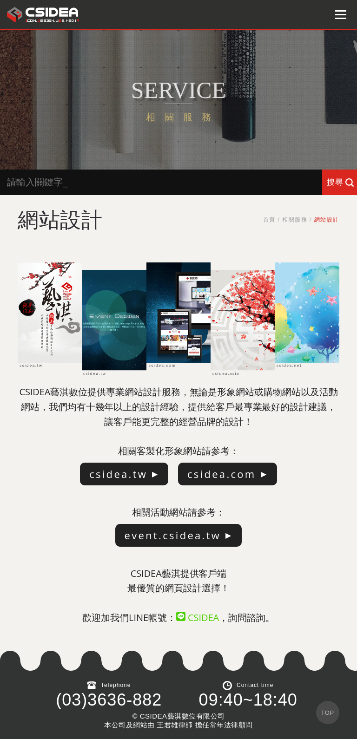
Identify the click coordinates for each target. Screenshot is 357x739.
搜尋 (335, 182)
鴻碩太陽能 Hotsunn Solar (43, 14)
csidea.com (221, 474)
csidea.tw (118, 474)
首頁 (269, 219)
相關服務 (294, 219)
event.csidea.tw (173, 535)
